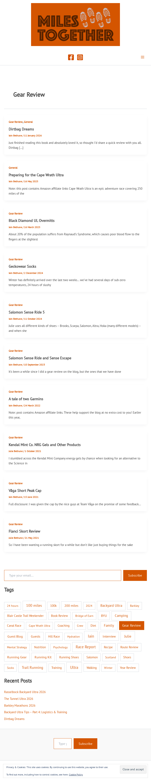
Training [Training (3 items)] (56, 668)
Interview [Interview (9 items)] (109, 636)
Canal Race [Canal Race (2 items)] (14, 626)
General (28, 122)
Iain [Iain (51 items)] (91, 636)
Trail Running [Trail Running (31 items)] (32, 667)
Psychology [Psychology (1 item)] (60, 647)
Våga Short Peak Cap (25, 490)
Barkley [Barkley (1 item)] (134, 606)
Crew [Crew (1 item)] (80, 626)
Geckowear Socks (22, 266)
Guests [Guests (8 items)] (35, 636)
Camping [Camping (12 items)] (121, 615)
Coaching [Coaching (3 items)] (64, 626)
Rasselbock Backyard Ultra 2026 (25, 692)
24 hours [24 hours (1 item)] (12, 606)
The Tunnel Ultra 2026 (18, 699)
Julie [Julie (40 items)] (127, 636)
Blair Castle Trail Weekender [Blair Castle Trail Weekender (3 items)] (25, 616)
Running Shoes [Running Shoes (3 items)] (69, 657)
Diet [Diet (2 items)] (93, 626)
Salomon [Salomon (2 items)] (92, 657)
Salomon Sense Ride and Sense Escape (40, 357)
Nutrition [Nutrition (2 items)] (40, 647)
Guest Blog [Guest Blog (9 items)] (15, 636)
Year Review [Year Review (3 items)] (128, 668)
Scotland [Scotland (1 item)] (110, 657)
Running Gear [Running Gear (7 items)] (17, 657)
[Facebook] (71, 57)
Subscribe (135, 575)
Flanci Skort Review (24, 531)
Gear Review (16, 122)
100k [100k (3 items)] (53, 606)
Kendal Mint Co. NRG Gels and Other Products (45, 444)
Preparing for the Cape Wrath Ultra (36, 174)
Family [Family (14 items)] (109, 625)
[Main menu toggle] (142, 57)
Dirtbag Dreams (21, 129)
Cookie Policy (76, 774)
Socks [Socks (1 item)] (10, 668)
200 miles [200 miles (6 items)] (71, 605)
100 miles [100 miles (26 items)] (34, 605)
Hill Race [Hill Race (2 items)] (54, 636)
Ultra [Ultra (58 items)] (74, 667)
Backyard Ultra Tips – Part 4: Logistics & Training (35, 712)
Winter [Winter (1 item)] (108, 668)
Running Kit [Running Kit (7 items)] (43, 657)
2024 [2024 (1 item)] (89, 606)
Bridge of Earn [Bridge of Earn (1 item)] (84, 616)
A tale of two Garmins (26, 398)
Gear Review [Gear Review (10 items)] (131, 625)
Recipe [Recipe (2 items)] (108, 647)
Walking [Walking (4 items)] (92, 668)
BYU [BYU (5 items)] (104, 616)
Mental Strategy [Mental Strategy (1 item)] (17, 647)
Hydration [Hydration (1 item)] (73, 636)
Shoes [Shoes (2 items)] (127, 657)
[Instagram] (80, 57)
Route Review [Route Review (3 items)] (129, 647)
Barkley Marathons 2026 (19, 705)
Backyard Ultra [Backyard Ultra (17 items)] (111, 605)
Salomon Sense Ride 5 (27, 312)
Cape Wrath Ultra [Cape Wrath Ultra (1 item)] (39, 626)
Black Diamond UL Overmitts (32, 220)
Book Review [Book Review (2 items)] (59, 616)
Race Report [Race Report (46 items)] (86, 646)
